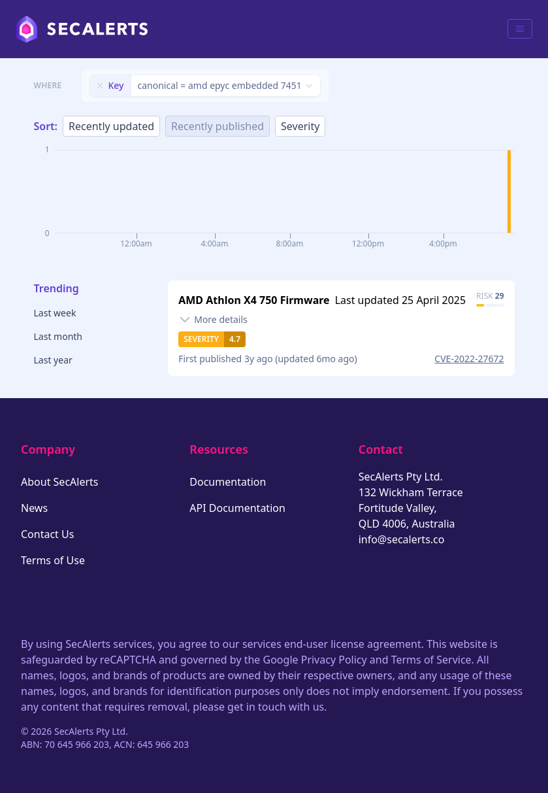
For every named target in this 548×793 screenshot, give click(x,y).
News (34, 508)
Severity (300, 126)
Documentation (227, 482)
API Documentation (237, 508)
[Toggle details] (213, 319)
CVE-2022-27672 (469, 358)
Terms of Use (53, 560)
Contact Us (47, 534)
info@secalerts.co (402, 539)
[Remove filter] (99, 85)
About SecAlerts (59, 482)
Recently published (217, 126)
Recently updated (111, 126)
